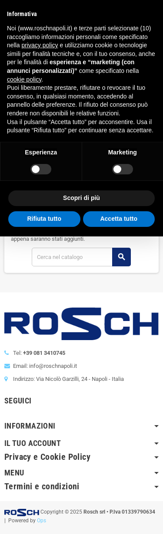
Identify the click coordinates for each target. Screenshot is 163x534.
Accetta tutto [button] (118, 218)
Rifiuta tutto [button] (44, 218)
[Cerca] (81, 257)
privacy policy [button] (39, 45)
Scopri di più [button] (81, 197)
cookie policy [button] (24, 79)
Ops (41, 521)
